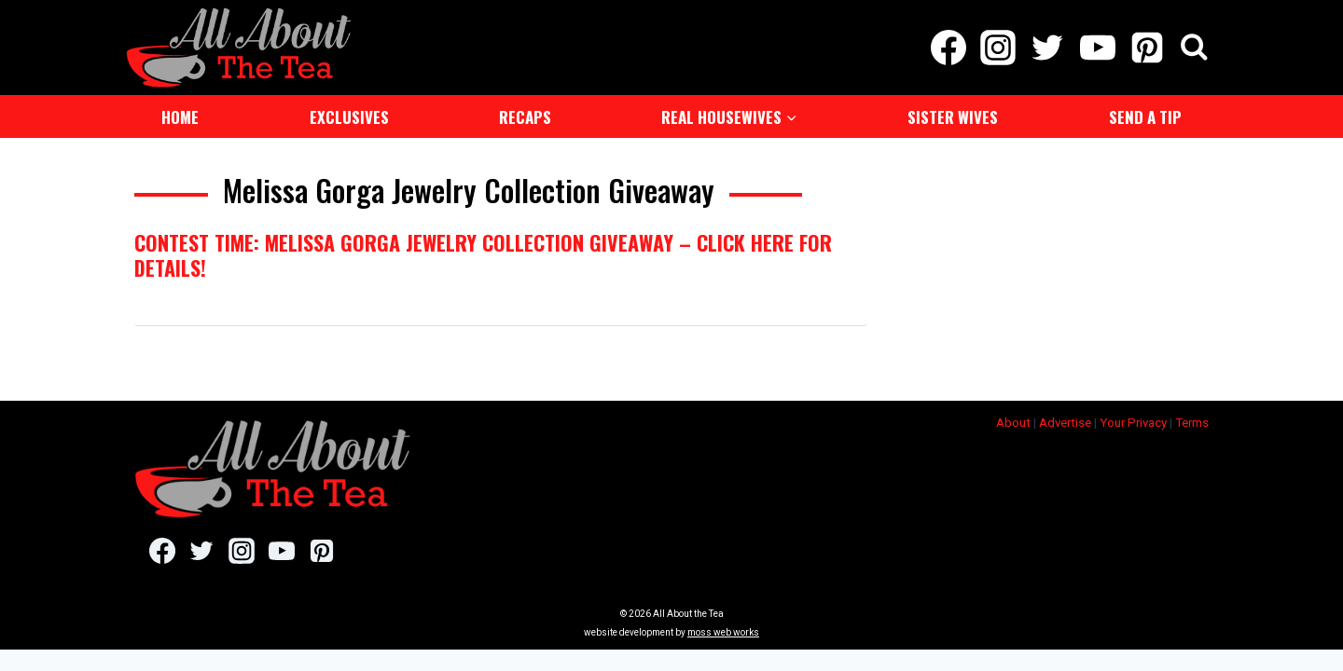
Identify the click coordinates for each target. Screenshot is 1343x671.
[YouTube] (1097, 46)
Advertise (1065, 421)
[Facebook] (948, 46)
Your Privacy (1133, 421)
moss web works (723, 630)
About (1013, 421)
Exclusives (349, 115)
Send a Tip (1145, 115)
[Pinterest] (1146, 46)
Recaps (525, 115)
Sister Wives (952, 115)
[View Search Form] (1194, 47)
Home (180, 115)
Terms (1192, 421)
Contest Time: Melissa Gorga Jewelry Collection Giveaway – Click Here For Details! (483, 253)
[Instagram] (998, 46)
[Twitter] (1048, 46)
